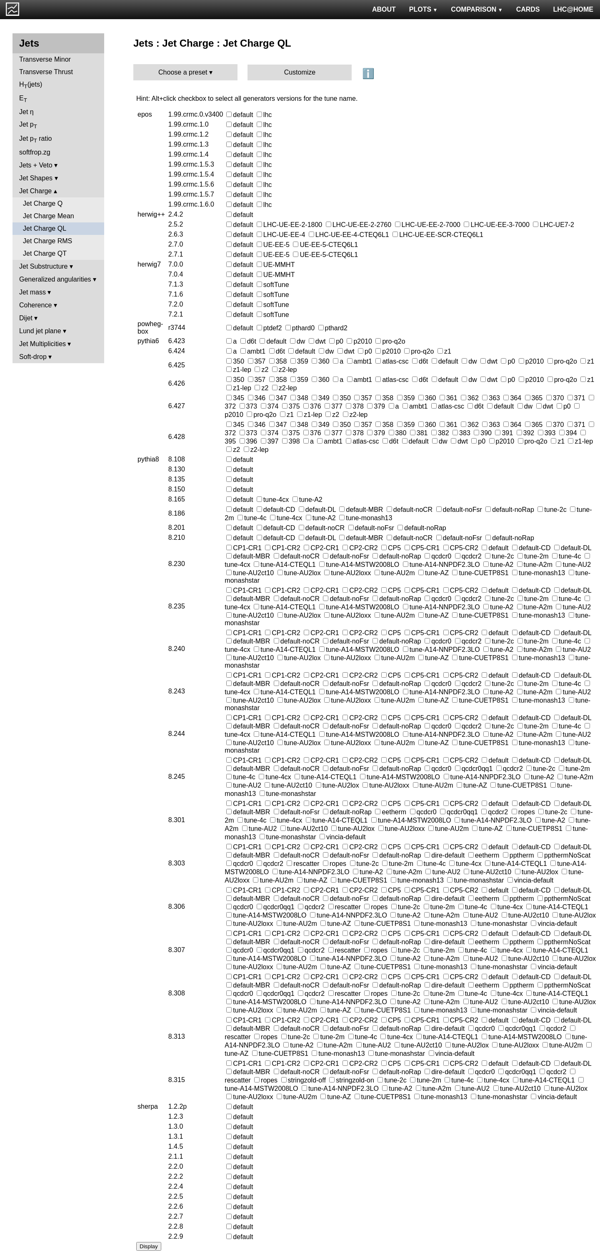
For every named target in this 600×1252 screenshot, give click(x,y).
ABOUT (384, 9)
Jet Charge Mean (48, 215)
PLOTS (423, 9)
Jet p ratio (35, 139)
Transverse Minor (45, 59)
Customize (300, 72)
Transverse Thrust (46, 71)
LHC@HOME (573, 9)
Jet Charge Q (42, 203)
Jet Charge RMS (47, 240)
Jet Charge (35, 191)
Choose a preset (182, 72)
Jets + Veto (35, 165)
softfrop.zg (34, 152)
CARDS (528, 9)
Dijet (25, 318)
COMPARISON (476, 9)
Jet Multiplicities (42, 343)
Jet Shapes (35, 178)
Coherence (35, 305)
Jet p (28, 125)
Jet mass (32, 292)
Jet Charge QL (44, 228)
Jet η (26, 111)
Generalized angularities (55, 279)
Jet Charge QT (45, 253)
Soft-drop (33, 356)
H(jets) (30, 85)
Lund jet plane (40, 330)
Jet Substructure (43, 266)
